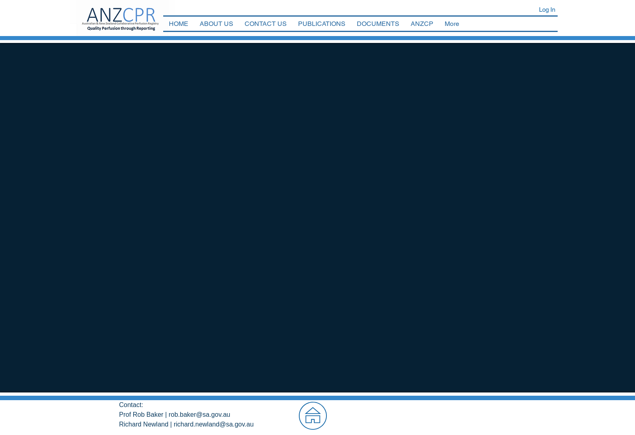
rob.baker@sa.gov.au (199, 414)
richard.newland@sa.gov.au (214, 424)
